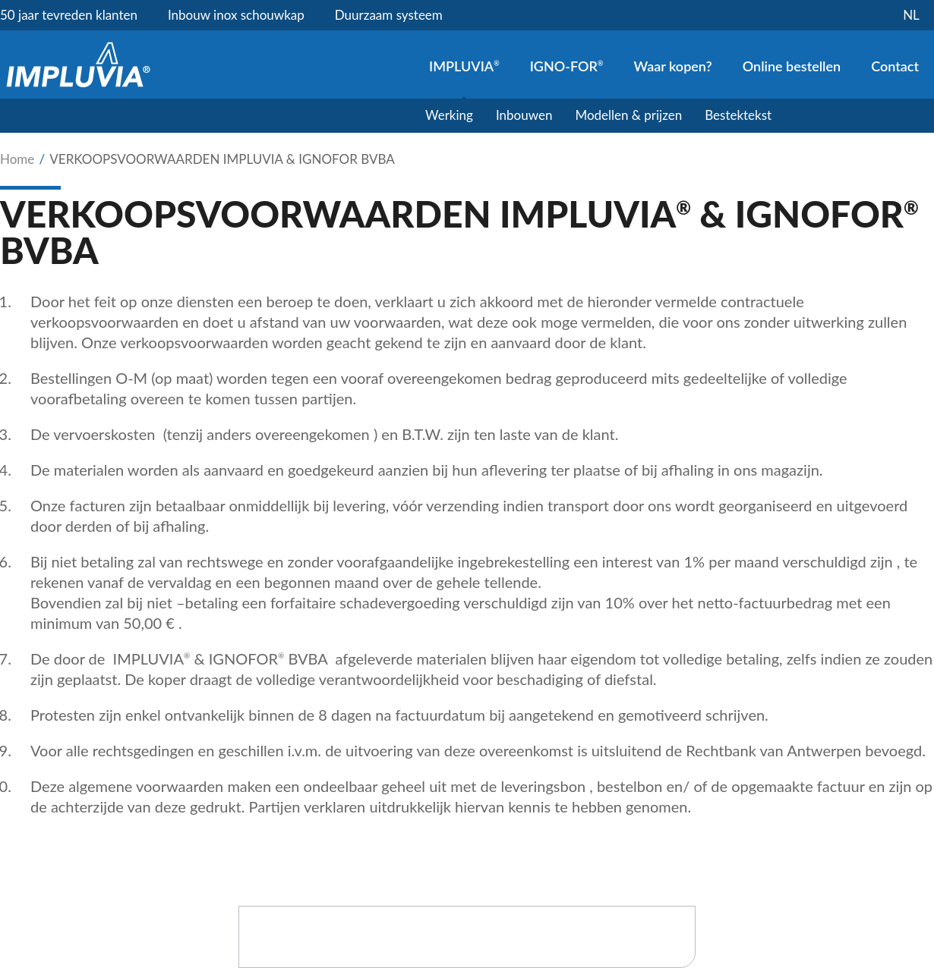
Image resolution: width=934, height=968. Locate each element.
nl (911, 15)
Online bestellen (792, 66)
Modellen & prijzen (628, 115)
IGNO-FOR (567, 66)
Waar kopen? (672, 66)
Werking (449, 115)
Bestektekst (738, 115)
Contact (895, 66)
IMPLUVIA (464, 66)
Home (17, 159)
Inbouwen (524, 115)
